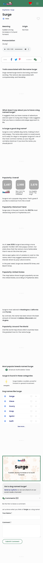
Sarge (11, 457)
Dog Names (5, 10)
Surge (12, 10)
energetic (7, 443)
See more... (21, 487)
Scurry (12, 467)
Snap (11, 472)
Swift (11, 482)
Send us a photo (10, 550)
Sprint (11, 477)
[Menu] (37, 3)
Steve (11, 462)
